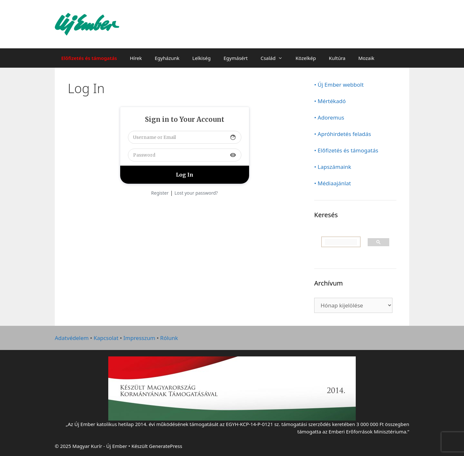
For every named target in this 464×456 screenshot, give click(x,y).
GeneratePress (165, 446)
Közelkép (305, 58)
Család (275, 58)
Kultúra (337, 58)
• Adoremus (329, 117)
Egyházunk (167, 58)
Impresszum (139, 338)
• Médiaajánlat (332, 183)
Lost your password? (196, 193)
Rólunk (169, 338)
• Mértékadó (330, 101)
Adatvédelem (72, 338)
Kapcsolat (105, 338)
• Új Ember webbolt (339, 84)
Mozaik (366, 58)
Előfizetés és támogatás (89, 58)
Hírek (136, 58)
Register (160, 193)
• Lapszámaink (332, 166)
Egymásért (236, 58)
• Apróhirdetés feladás (342, 134)
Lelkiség (201, 58)
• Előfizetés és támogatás (346, 150)
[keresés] (341, 242)
